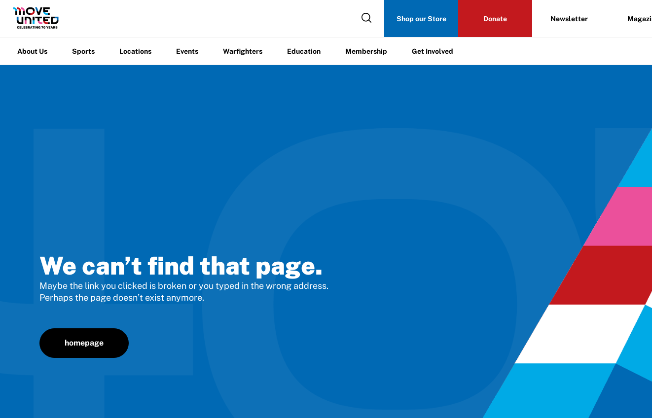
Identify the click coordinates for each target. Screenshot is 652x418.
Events (187, 51)
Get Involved (432, 51)
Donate (495, 19)
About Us (32, 51)
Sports (83, 51)
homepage (84, 343)
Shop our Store (421, 19)
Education (304, 51)
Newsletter (569, 19)
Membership (366, 51)
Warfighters (242, 51)
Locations (135, 51)
